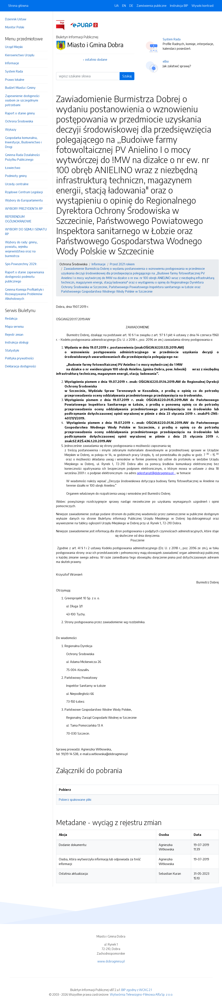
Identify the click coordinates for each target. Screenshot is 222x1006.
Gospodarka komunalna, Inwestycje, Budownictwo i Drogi (23, 142)
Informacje (12, 63)
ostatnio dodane (96, 59)
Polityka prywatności (19, 358)
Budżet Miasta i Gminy (20, 87)
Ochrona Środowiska (19, 121)
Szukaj (127, 76)
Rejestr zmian (14, 334)
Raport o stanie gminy (20, 113)
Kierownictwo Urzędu (19, 55)
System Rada (14, 71)
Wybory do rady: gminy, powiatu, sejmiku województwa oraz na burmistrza (21, 249)
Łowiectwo (12, 168)
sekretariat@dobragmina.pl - (156, 473)
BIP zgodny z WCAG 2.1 (136, 990)
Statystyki (12, 350)
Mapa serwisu (14, 326)
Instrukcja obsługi (16, 342)
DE (131, 5)
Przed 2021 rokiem (122, 264)
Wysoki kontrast (203, 5)
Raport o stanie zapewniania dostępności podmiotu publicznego (24, 276)
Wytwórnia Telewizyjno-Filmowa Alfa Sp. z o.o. (141, 994)
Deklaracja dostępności (20, 366)
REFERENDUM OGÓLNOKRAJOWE (18, 219)
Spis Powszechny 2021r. (21, 264)
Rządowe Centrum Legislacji (24, 192)
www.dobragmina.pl (111, 961)
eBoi (166, 61)
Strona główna (18, 5)
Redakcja (11, 318)
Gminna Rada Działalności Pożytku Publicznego (22, 157)
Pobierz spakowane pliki (75, 799)
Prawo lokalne (14, 79)
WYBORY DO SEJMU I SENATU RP (26, 231)
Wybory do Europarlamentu (24, 200)
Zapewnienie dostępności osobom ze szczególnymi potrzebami (22, 100)
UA (116, 5)
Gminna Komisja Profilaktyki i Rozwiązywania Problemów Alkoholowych (24, 293)
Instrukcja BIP (179, 5)
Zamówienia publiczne (152, 5)
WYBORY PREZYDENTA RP (24, 208)
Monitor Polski (14, 27)
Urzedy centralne (17, 184)
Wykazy (10, 129)
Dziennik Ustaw (15, 19)
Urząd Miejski (14, 47)
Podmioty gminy (16, 176)
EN (124, 5)
